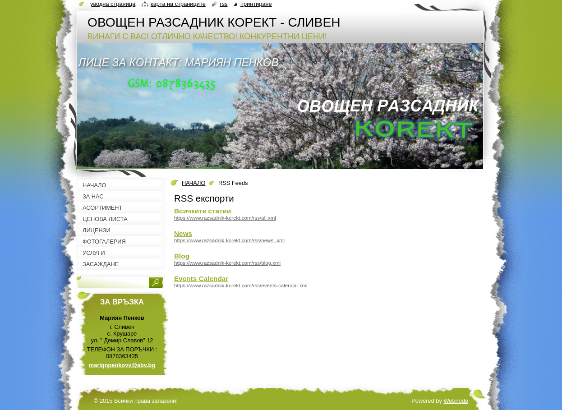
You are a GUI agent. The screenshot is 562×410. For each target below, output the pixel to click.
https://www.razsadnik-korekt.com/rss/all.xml (225, 218)
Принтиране (256, 3)
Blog (181, 256)
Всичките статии (202, 211)
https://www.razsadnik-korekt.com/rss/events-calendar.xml (241, 285)
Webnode (455, 400)
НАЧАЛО (193, 183)
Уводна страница (112, 3)
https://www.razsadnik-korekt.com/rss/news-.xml (229, 240)
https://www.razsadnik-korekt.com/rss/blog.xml (227, 263)
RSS (223, 3)
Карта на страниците (178, 3)
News (183, 233)
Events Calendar (201, 278)
